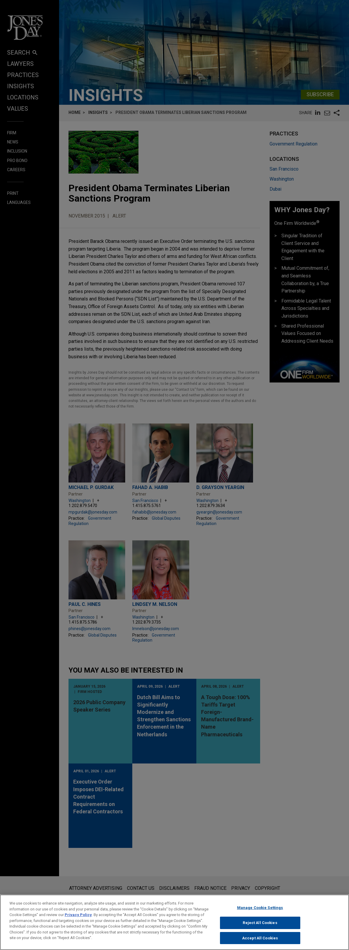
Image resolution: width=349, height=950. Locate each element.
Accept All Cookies (260, 943)
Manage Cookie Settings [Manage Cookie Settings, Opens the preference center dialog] (260, 913)
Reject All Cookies (260, 928)
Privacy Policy (78, 920)
